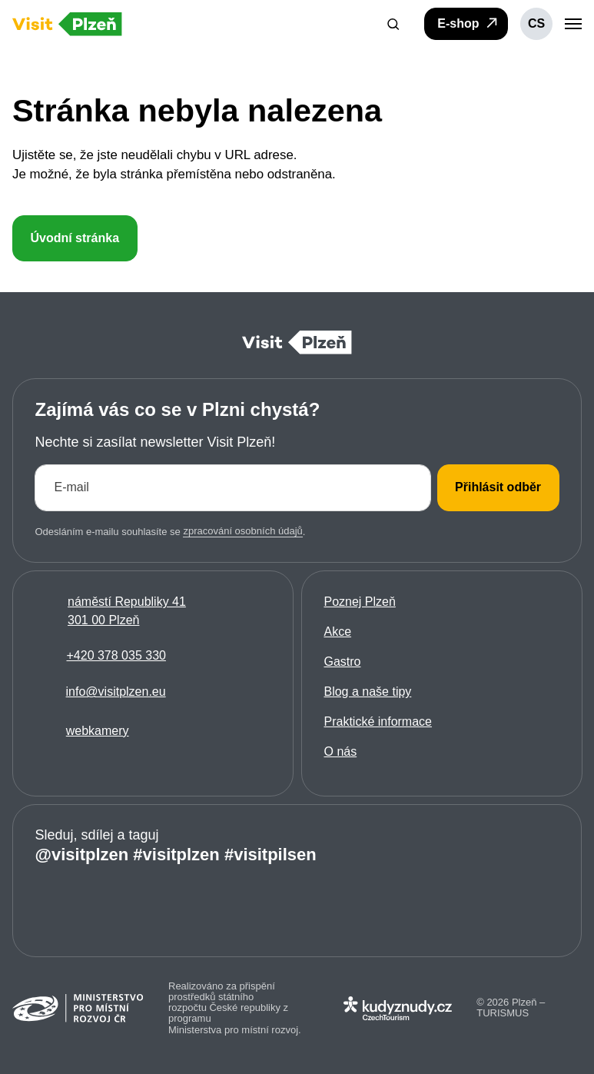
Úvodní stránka (74, 237)
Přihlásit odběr (498, 487)
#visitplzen (176, 853)
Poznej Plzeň (359, 601)
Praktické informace (378, 721)
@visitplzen (81, 853)
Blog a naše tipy (367, 691)
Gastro (342, 661)
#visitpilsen (270, 853)
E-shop (468, 23)
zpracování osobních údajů (242, 531)
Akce (337, 631)
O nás (340, 751)
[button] (393, 24)
